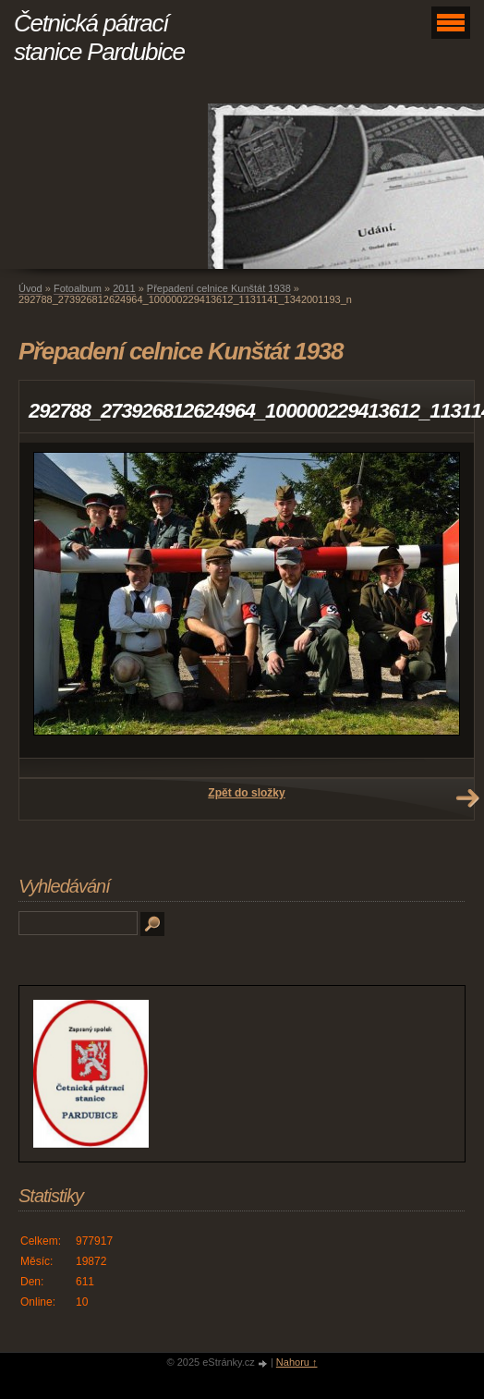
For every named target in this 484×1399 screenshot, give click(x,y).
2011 (124, 288)
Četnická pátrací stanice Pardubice (99, 37)
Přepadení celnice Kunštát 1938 (219, 288)
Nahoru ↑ (297, 1362)
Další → (467, 798)
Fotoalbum (78, 288)
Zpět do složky (246, 792)
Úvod (30, 288)
